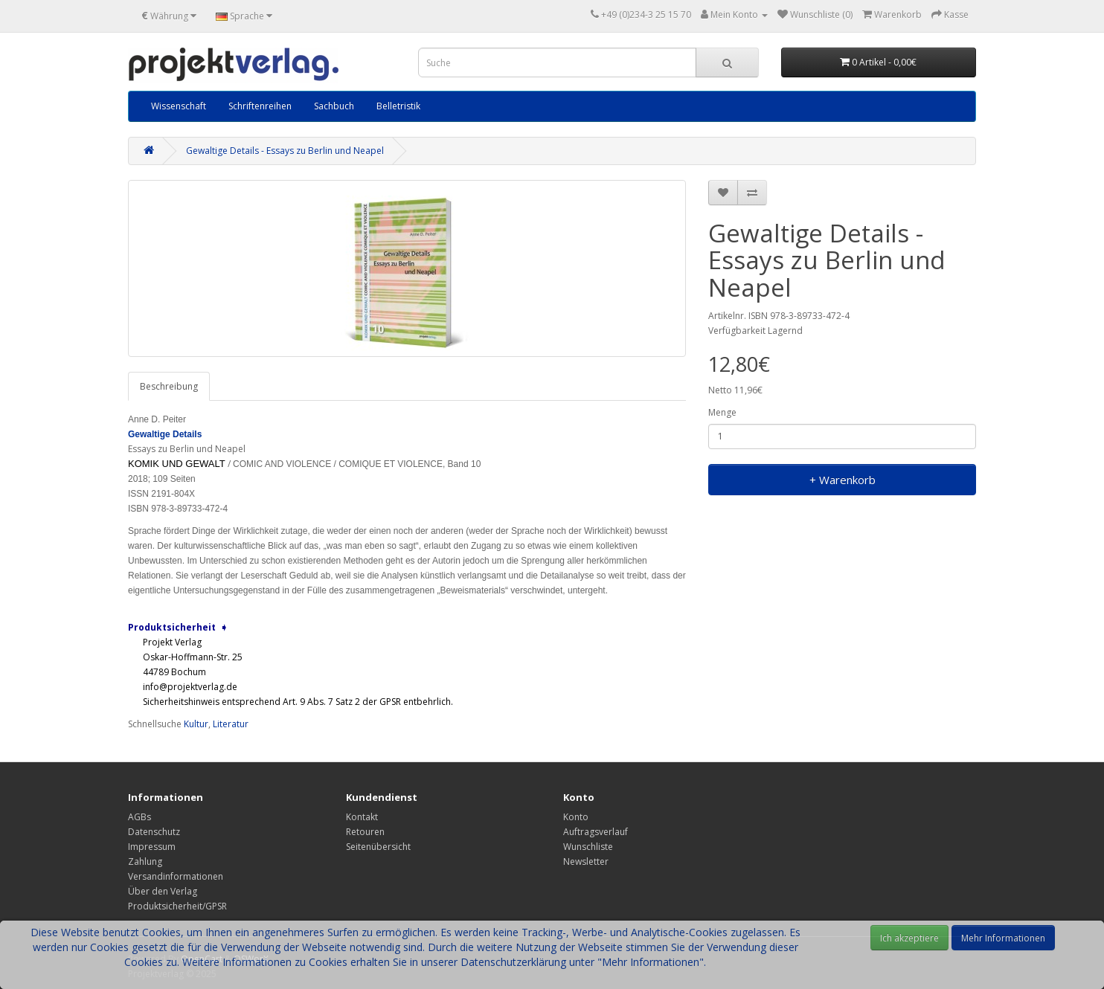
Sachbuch (334, 106)
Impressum (152, 846)
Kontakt (362, 817)
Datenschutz (154, 831)
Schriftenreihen (260, 106)
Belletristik (398, 106)
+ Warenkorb (842, 479)
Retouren (365, 831)
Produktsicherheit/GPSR (177, 906)
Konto (575, 817)
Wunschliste (588, 846)
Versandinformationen (175, 876)
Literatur (230, 724)
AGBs (139, 817)
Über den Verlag (162, 891)
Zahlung (145, 861)
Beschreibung (169, 386)
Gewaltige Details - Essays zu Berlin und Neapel (285, 150)
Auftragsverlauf (595, 831)
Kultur (196, 724)
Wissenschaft (178, 106)
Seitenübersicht (378, 846)
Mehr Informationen (1003, 938)
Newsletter (586, 861)
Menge (722, 412)
